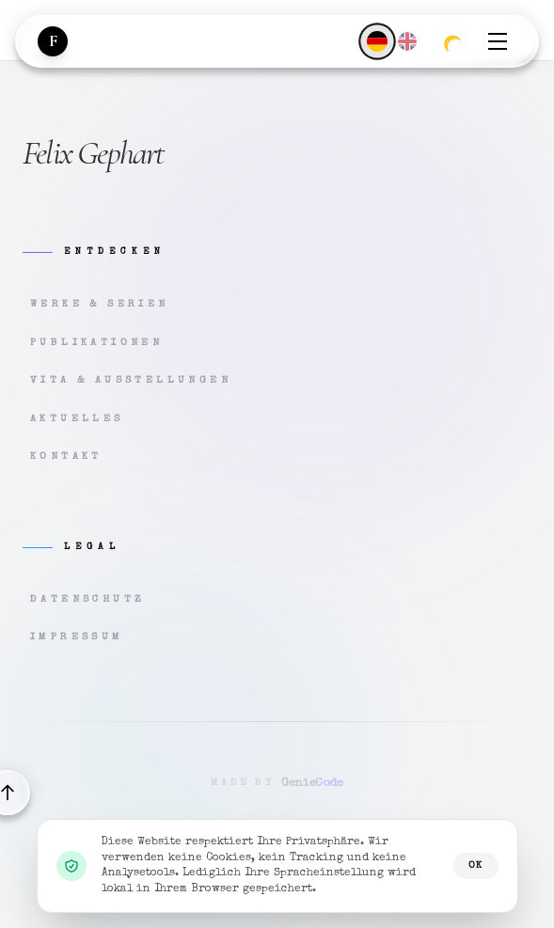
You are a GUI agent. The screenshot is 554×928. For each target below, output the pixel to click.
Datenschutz (87, 599)
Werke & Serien (99, 304)
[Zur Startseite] (53, 41)
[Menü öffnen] (497, 41)
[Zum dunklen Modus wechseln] (452, 41)
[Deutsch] (376, 40)
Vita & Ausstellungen (130, 380)
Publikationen (96, 343)
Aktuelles (77, 419)
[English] (407, 41)
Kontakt (66, 456)
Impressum (77, 637)
